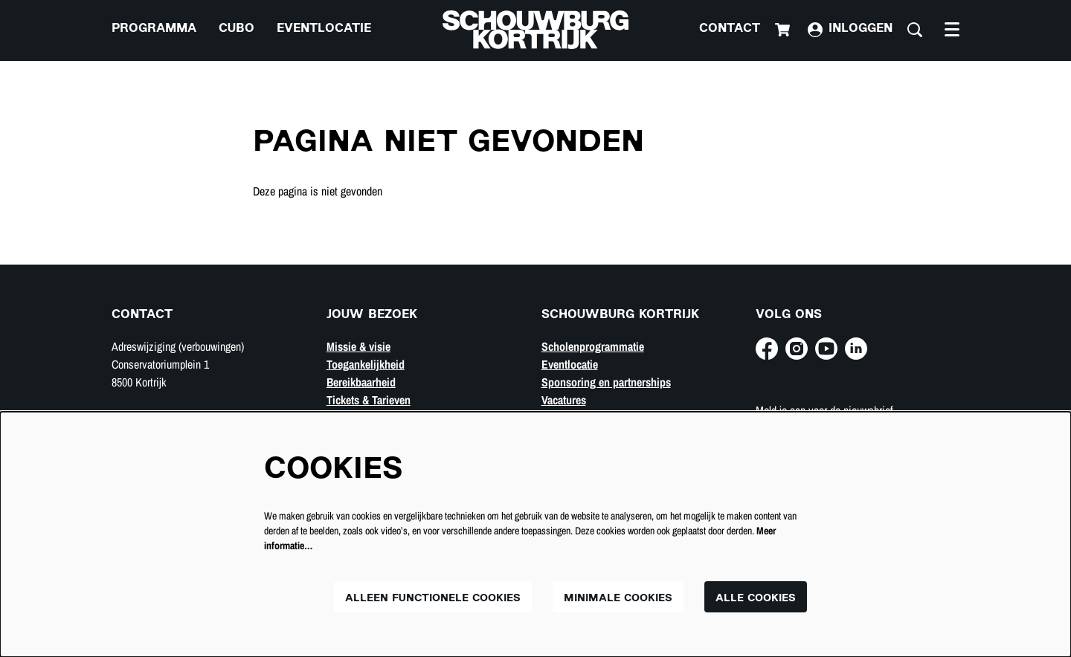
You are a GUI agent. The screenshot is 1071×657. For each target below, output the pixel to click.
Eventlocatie (569, 364)
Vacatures (563, 400)
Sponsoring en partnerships (606, 382)
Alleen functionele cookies (433, 598)
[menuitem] (154, 29)
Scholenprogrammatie (592, 346)
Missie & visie (358, 346)
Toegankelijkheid (366, 364)
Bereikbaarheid (361, 382)
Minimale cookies (618, 598)
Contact (729, 29)
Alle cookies (755, 598)
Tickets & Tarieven (369, 400)
